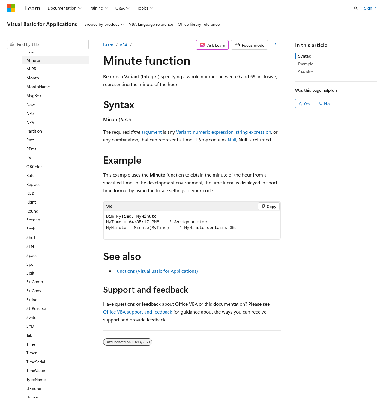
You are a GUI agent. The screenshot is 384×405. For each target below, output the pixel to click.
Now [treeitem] (30, 104)
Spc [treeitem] (29, 264)
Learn (108, 45)
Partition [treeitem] (34, 131)
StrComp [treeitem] (34, 281)
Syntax (304, 56)
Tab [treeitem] (29, 335)
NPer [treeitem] (30, 113)
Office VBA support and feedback (137, 311)
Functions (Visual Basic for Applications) (156, 271)
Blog (82, 386)
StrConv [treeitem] (33, 290)
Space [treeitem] (32, 255)
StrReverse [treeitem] (36, 308)
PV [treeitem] (29, 157)
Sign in (370, 8)
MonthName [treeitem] (38, 86)
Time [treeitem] (30, 344)
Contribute (107, 386)
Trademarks (190, 386)
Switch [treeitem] (32, 317)
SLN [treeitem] (30, 246)
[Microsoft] (11, 8)
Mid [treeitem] (30, 51)
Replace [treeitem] (33, 184)
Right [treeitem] (31, 202)
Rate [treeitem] (30, 175)
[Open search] (356, 8)
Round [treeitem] (32, 211)
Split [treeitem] (30, 273)
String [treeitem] (32, 299)
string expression (253, 132)
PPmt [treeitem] (31, 149)
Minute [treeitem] (33, 60)
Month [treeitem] (32, 78)
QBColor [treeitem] (34, 166)
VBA (124, 45)
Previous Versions (54, 386)
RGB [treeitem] (30, 193)
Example (305, 64)
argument (151, 132)
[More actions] (275, 45)
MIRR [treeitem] (31, 69)
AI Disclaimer (19, 386)
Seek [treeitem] (30, 228)
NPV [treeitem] (30, 122)
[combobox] (48, 44)
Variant (183, 132)
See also (305, 72)
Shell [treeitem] (30, 237)
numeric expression (213, 132)
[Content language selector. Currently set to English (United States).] (34, 372)
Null (232, 139)
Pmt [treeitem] (30, 140)
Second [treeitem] (33, 219)
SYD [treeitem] (30, 326)
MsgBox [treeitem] (33, 95)
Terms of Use (161, 386)
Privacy (131, 386)
